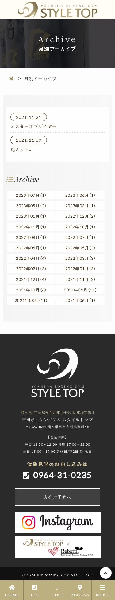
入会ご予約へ (72, 497)
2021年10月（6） (31, 290)
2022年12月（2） (80, 216)
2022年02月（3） (31, 268)
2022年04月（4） (31, 258)
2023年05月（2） (31, 205)
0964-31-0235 (62, 475)
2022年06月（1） (31, 248)
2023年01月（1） (31, 216)
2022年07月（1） (80, 237)
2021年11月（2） (80, 279)
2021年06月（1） (80, 300)
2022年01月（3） (80, 268)
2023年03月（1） (80, 205)
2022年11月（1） (31, 227)
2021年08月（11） (31, 300)
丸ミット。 (21, 149)
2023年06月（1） (80, 195)
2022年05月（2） (80, 248)
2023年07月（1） (31, 195)
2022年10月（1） (80, 227)
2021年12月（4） (31, 279)
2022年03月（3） (80, 258)
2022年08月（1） (31, 237)
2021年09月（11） (80, 290)
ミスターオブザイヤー (33, 126)
